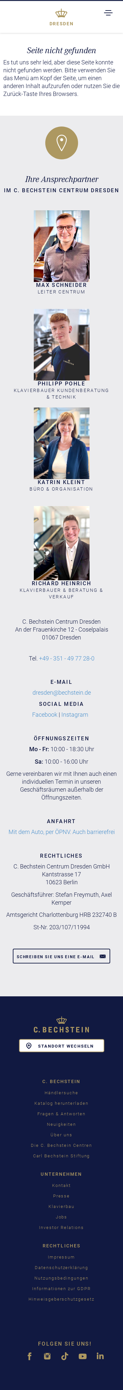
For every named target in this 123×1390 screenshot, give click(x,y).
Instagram (74, 714)
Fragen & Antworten (61, 1113)
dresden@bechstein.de (61, 692)
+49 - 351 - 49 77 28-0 (66, 658)
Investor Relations (61, 1227)
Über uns (61, 1134)
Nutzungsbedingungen (61, 1278)
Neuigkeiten (61, 1124)
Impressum (61, 1257)
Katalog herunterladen (61, 1103)
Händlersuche (61, 1092)
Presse (61, 1195)
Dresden (61, 23)
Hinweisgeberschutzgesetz (61, 1299)
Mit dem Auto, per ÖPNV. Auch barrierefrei (62, 831)
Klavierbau (61, 1206)
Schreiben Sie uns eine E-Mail (61, 956)
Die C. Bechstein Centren (61, 1145)
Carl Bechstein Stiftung (61, 1155)
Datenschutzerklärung (61, 1267)
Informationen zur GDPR (61, 1288)
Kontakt (61, 1185)
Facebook (44, 714)
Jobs (62, 1217)
